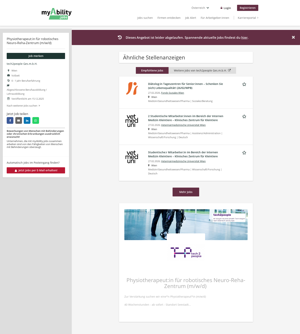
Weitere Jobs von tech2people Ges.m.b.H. (202, 70)
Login (227, 8)
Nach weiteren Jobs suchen (22, 105)
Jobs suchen (145, 18)
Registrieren (248, 8)
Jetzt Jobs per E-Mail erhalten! (36, 170)
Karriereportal (247, 18)
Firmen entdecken (169, 18)
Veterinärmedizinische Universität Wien (183, 125)
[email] (18, 120)
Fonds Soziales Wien (172, 92)
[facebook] (10, 120)
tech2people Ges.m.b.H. (22, 64)
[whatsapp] (35, 120)
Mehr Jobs (185, 192)
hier (244, 37)
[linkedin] (27, 120)
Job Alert (190, 18)
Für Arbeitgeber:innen (215, 18)
